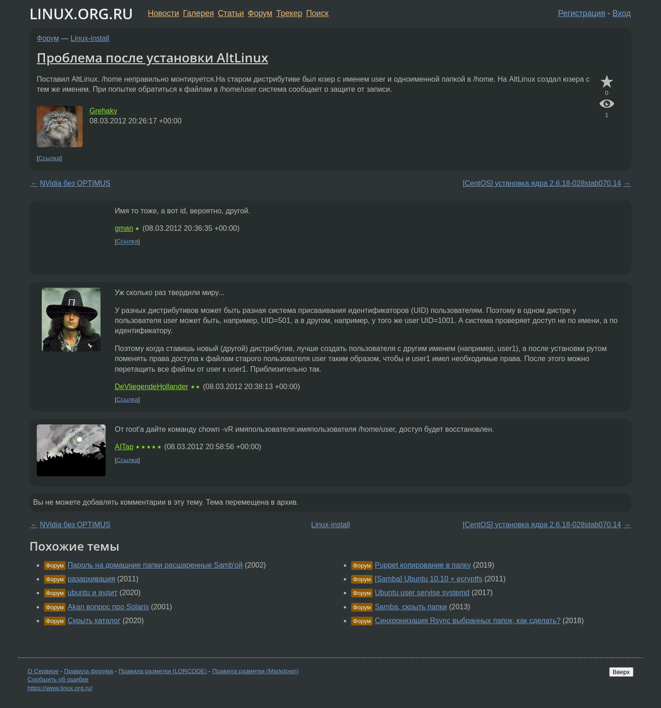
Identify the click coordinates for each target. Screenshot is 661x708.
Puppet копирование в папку (423, 565)
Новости (163, 13)
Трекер (289, 13)
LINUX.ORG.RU (81, 13)
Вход (621, 13)
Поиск (317, 13)
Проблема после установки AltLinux (152, 57)
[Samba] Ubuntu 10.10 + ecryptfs (428, 579)
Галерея (198, 13)
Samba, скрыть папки (411, 607)
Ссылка (49, 158)
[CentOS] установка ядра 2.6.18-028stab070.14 (542, 183)
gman (124, 228)
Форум (260, 13)
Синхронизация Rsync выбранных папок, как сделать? (467, 620)
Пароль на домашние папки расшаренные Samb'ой (154, 565)
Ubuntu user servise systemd (422, 593)
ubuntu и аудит (92, 593)
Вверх (621, 672)
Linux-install (90, 38)
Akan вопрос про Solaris (108, 607)
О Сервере (43, 671)
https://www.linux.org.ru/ (60, 688)
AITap (124, 447)
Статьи (231, 13)
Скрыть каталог (93, 620)
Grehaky (103, 111)
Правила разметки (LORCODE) (162, 671)
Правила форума (88, 671)
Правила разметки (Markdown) (255, 671)
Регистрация (581, 13)
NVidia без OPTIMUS (75, 183)
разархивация (91, 579)
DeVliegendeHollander (151, 386)
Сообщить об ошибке (58, 679)
